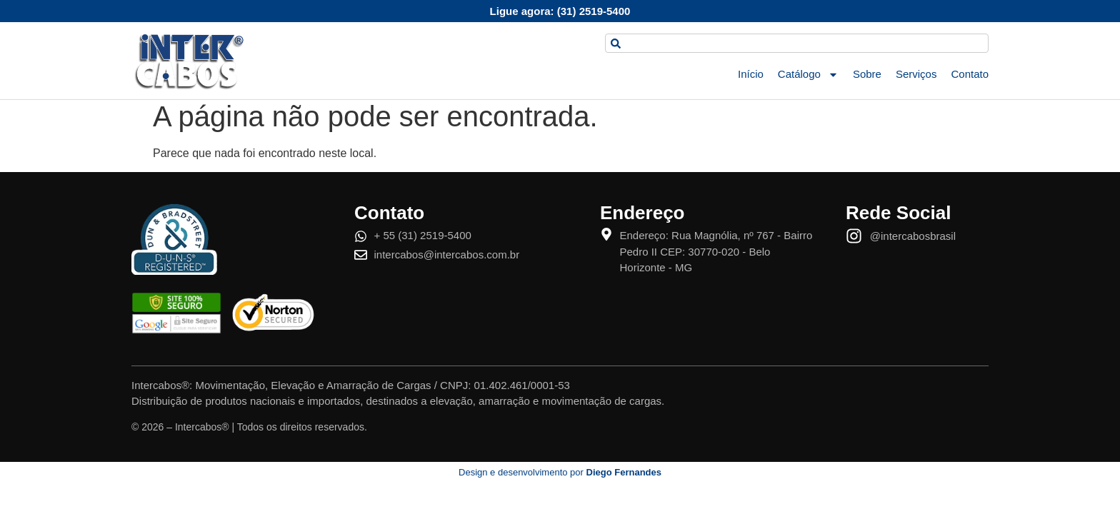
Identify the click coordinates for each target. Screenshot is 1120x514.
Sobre (867, 74)
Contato (970, 74)
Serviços (916, 74)
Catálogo (808, 74)
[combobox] (797, 43)
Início (751, 74)
